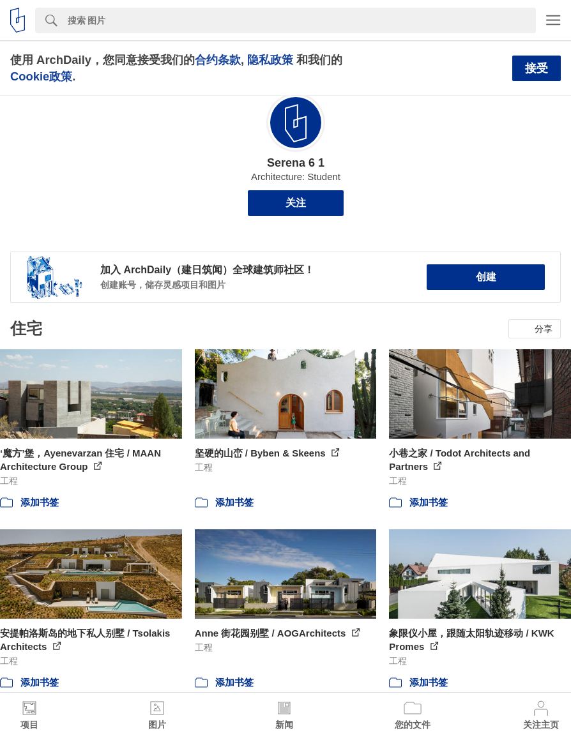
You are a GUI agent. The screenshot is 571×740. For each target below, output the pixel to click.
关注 (296, 202)
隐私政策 (270, 59)
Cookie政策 (41, 76)
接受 (536, 68)
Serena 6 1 (295, 162)
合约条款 (218, 59)
